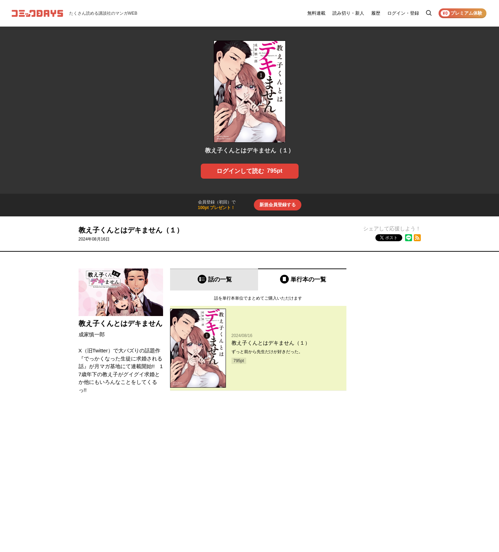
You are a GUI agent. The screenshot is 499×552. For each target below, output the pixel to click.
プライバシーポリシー (400, 465)
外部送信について (395, 475)
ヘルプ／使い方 (350, 465)
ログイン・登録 (403, 13)
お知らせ (344, 455)
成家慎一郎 (92, 334)
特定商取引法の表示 (398, 484)
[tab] (214, 279)
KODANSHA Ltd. (166, 539)
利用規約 (387, 455)
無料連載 (316, 13)
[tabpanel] (258, 341)
